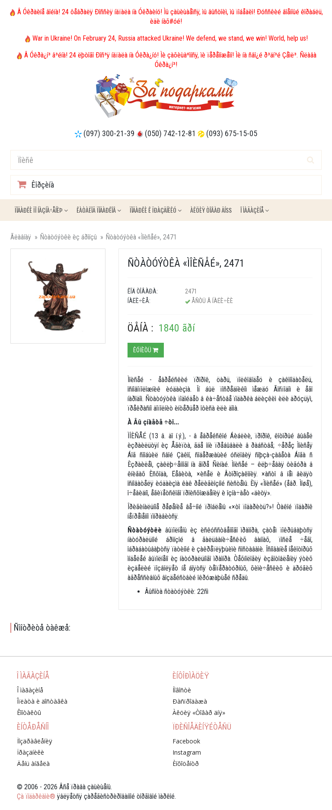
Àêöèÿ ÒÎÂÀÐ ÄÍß (211, 209)
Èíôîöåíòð (185, 763)
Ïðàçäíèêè (30, 752)
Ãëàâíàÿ (20, 237)
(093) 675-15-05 (231, 133)
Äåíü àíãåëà (33, 763)
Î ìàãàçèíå (254, 209)
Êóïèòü (145, 350)
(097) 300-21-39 (108, 133)
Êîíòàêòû (29, 712)
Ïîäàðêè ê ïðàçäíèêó (156, 209)
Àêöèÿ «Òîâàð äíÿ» (198, 712)
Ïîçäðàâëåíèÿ (34, 741)
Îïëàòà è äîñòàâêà (42, 701)
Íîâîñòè (181, 690)
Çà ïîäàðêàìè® (36, 796)
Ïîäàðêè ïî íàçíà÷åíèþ (41, 209)
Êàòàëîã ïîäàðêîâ (99, 209)
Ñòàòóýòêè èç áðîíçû (68, 237)
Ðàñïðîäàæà (189, 701)
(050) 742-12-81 (170, 133)
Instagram (186, 752)
